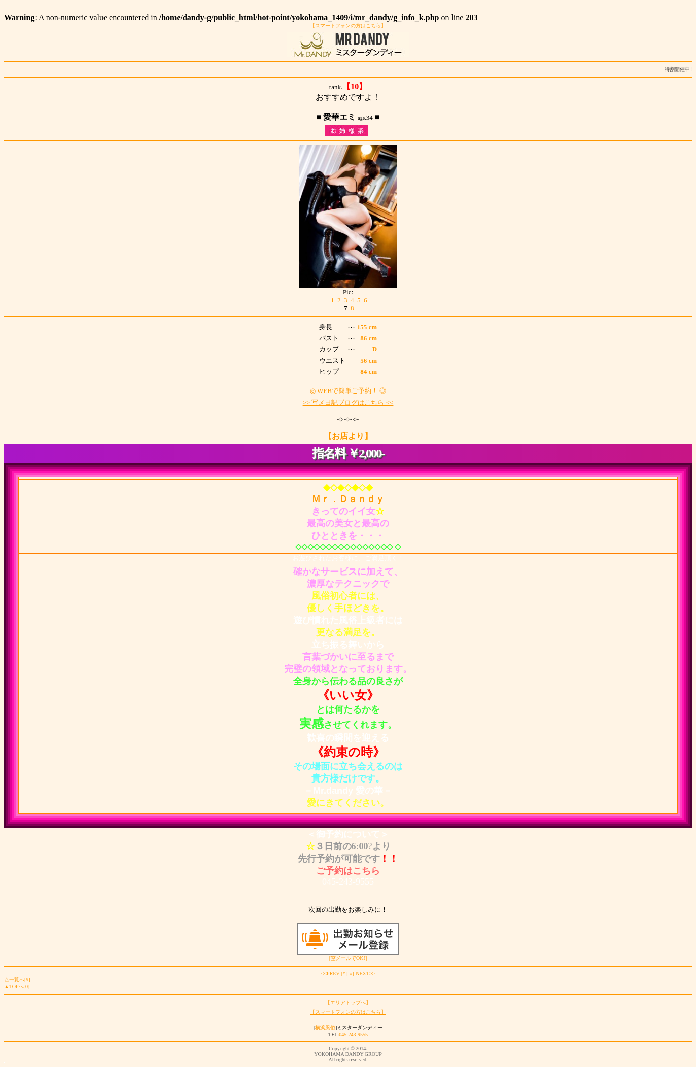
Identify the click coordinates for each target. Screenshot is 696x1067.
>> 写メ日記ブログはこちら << (348, 402)
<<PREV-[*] (334, 973)
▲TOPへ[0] (16, 986)
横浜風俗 (325, 1027)
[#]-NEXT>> (361, 973)
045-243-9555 (353, 1034)
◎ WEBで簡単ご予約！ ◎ (348, 391)
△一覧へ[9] (17, 979)
